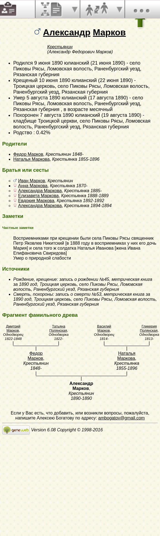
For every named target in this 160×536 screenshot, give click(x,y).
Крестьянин (60, 46)
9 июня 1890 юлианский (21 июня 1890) (79, 63)
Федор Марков (28, 154)
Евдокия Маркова (36, 200)
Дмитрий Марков (13, 328)
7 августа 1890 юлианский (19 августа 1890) (90, 115)
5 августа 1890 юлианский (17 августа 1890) (77, 98)
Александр (67, 32)
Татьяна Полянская (58, 328)
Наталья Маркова (31, 159)
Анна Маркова (32, 185)
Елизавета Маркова (38, 195)
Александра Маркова (40, 190)
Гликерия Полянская (149, 328)
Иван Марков (31, 180)
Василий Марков (104, 328)
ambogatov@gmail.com (121, 418)
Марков (109, 32)
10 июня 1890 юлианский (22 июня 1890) (86, 80)
